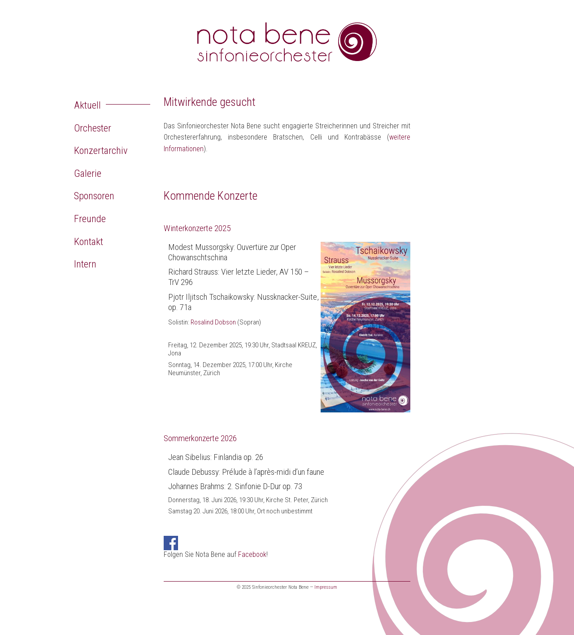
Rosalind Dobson (213, 322)
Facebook (252, 554)
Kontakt (88, 241)
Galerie (87, 173)
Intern (85, 264)
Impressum (325, 587)
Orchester (92, 128)
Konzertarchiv (101, 150)
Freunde (90, 218)
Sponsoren (94, 195)
